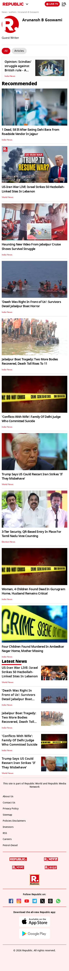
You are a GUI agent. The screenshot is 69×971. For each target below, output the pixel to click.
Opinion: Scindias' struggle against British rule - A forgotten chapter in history (18, 70)
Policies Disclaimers (14, 821)
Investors (8, 827)
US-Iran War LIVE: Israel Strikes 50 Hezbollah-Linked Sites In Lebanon (33, 189)
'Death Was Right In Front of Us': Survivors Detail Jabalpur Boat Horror (31, 304)
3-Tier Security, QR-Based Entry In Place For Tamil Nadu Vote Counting (31, 533)
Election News (8, 542)
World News (7, 197)
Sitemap (7, 815)
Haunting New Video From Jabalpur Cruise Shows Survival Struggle (31, 246)
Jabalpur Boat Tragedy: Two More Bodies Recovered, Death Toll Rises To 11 (30, 361)
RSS (5, 833)
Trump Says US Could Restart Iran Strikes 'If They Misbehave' (32, 476)
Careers (7, 839)
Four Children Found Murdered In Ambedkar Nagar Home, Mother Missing (33, 648)
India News (10, 76)
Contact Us (9, 802)
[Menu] (63, 4)
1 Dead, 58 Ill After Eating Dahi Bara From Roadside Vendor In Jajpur (30, 131)
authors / (13, 12)
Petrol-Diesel (10, 845)
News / (5, 12)
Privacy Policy (10, 808)
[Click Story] (6, 51)
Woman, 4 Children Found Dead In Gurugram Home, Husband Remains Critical (33, 591)
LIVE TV (52, 4)
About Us (8, 796)
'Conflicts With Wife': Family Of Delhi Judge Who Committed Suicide (31, 419)
